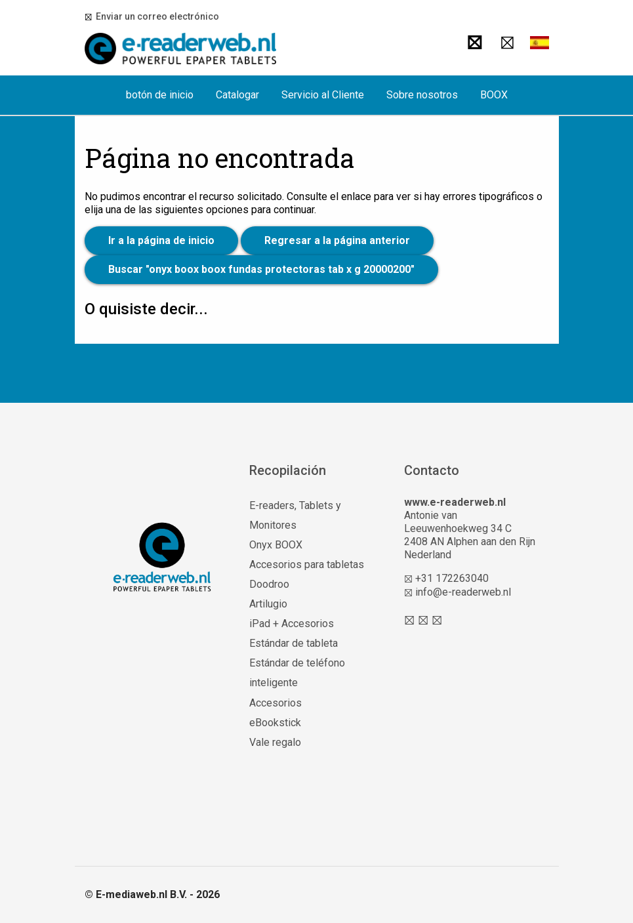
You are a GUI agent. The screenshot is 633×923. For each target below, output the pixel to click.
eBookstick (275, 722)
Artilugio (268, 604)
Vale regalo (275, 742)
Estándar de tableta (293, 643)
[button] (539, 42)
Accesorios (275, 703)
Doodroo (269, 584)
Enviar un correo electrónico (155, 16)
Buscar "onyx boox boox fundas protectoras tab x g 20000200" (261, 269)
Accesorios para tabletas (306, 564)
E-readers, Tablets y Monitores (295, 515)
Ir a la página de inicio (161, 240)
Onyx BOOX (275, 545)
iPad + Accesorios (291, 623)
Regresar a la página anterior (337, 240)
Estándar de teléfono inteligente (297, 673)
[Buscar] (472, 42)
